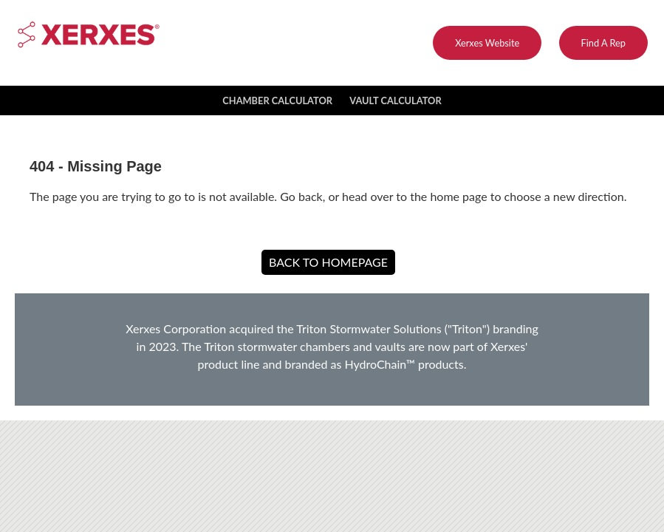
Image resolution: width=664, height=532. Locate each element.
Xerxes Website (487, 43)
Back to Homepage (328, 262)
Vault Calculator (395, 100)
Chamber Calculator (277, 100)
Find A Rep (603, 43)
